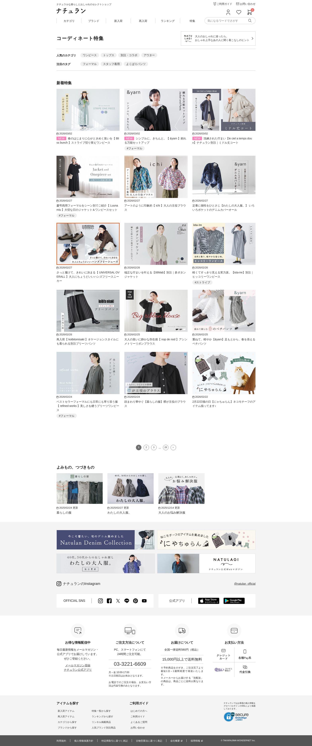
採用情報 (195, 741)
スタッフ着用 (111, 64)
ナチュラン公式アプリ (78, 669)
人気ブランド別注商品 (100, 727)
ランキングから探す (99, 716)
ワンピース (90, 55)
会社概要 (175, 741)
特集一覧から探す (97, 711)
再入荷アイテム (65, 716)
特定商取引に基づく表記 (114, 740)
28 (166, 447)
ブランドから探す (66, 727)
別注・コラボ (129, 55)
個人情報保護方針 (83, 740)
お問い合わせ (132, 727)
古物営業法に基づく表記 (149, 740)
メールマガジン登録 (77, 665)
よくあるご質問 (133, 722)
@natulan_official (244, 583)
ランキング (168, 21)
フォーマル (90, 64)
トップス (108, 55)
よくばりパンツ (136, 64)
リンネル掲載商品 (97, 722)
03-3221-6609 (130, 664)
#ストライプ (202, 282)
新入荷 (118, 21)
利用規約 (61, 740)
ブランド (93, 21)
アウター (149, 55)
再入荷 (143, 21)
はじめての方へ (133, 711)
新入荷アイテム (65, 711)
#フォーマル (134, 148)
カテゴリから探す (66, 722)
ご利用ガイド (132, 716)
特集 (192, 21)
